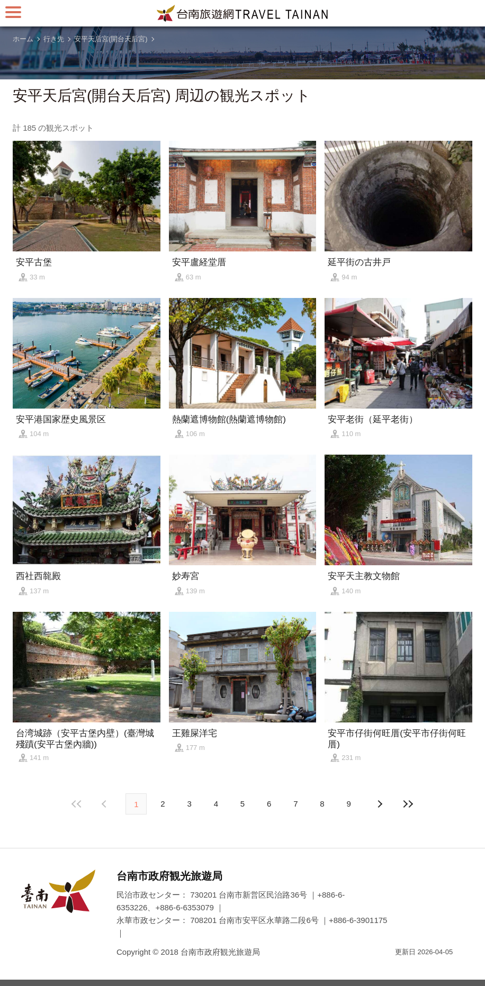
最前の (76, 804)
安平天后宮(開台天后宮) (111, 39)
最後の (408, 804)
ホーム (23, 39)
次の (105, 804)
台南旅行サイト (242, 13)
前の (379, 804)
